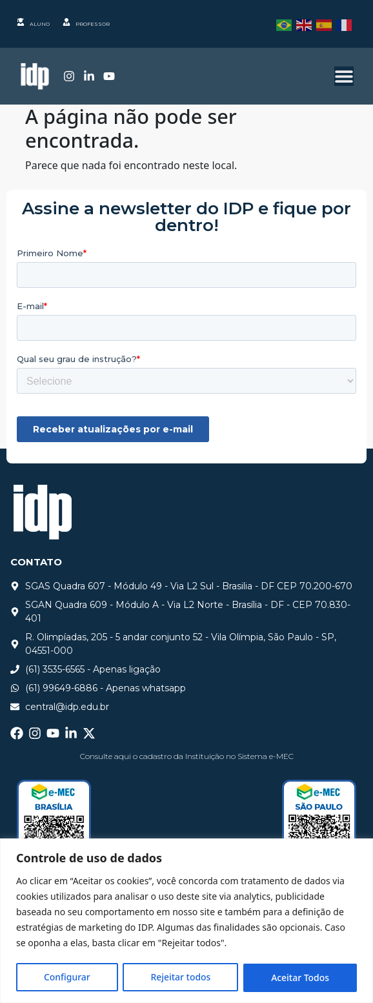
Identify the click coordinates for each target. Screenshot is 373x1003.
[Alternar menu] (344, 76)
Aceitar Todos (300, 977)
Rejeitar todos (180, 977)
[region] (186, 920)
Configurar (67, 977)
